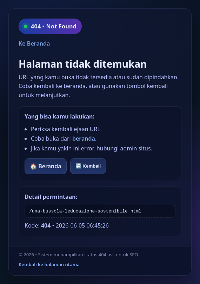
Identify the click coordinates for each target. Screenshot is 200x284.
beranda (83, 138)
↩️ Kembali (88, 166)
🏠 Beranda (45, 166)
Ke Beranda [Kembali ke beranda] (34, 43)
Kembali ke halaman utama (49, 264)
